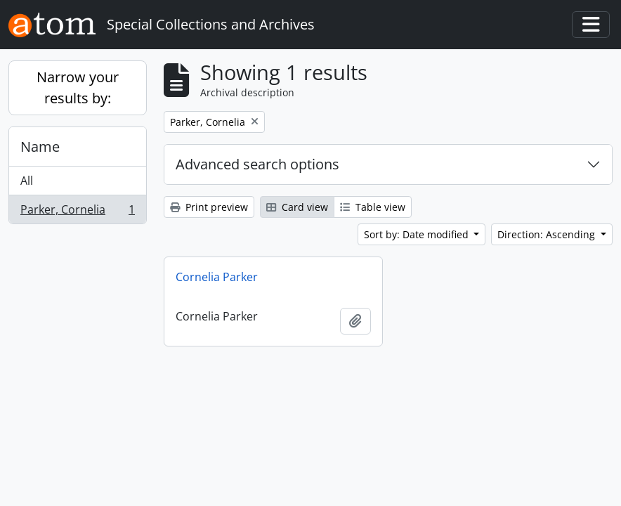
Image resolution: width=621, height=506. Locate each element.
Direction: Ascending (547, 234)
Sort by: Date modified (417, 234)
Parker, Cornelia (77, 212)
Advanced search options (257, 164)
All (26, 180)
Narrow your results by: (78, 87)
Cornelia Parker (217, 277)
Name (40, 146)
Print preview (209, 207)
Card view (297, 207)
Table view (372, 207)
